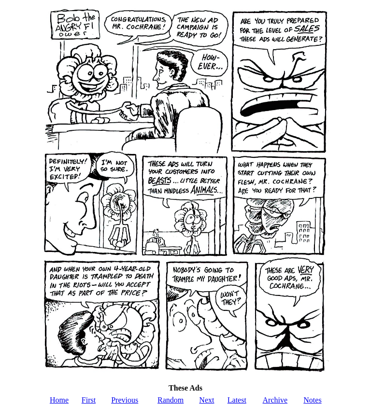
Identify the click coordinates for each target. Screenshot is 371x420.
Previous (124, 400)
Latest (237, 400)
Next (206, 400)
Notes (312, 400)
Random (170, 400)
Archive (275, 400)
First (89, 400)
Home (59, 400)
